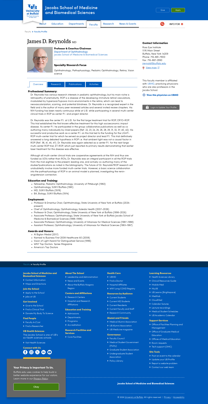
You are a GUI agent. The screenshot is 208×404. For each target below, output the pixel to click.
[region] (36, 378)
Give (163, 10)
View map (153, 68)
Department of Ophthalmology (71, 51)
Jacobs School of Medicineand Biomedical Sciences (78, 10)
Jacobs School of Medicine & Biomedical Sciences (81, 55)
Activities (93, 84)
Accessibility (178, 397)
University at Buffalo (134, 397)
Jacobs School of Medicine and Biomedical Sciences (145, 383)
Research (56, 84)
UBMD (150, 84)
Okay (36, 386)
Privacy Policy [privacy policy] (41, 379)
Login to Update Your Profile (163, 108)
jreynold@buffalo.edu (154, 63)
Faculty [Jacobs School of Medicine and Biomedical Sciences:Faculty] (28, 32)
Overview (38, 84)
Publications (75, 84)
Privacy (167, 397)
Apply (178, 10)
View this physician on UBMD (162, 94)
